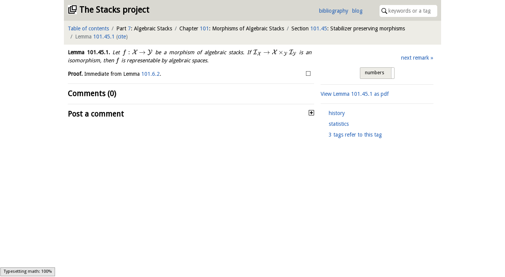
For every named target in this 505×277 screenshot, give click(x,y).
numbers (374, 72)
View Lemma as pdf (355, 94)
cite (122, 36)
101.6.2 (150, 74)
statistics (339, 124)
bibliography (333, 11)
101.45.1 (104, 36)
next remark (415, 58)
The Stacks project (114, 10)
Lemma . (89, 52)
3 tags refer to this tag (355, 135)
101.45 (318, 28)
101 (204, 28)
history (337, 113)
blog (357, 11)
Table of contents (88, 28)
